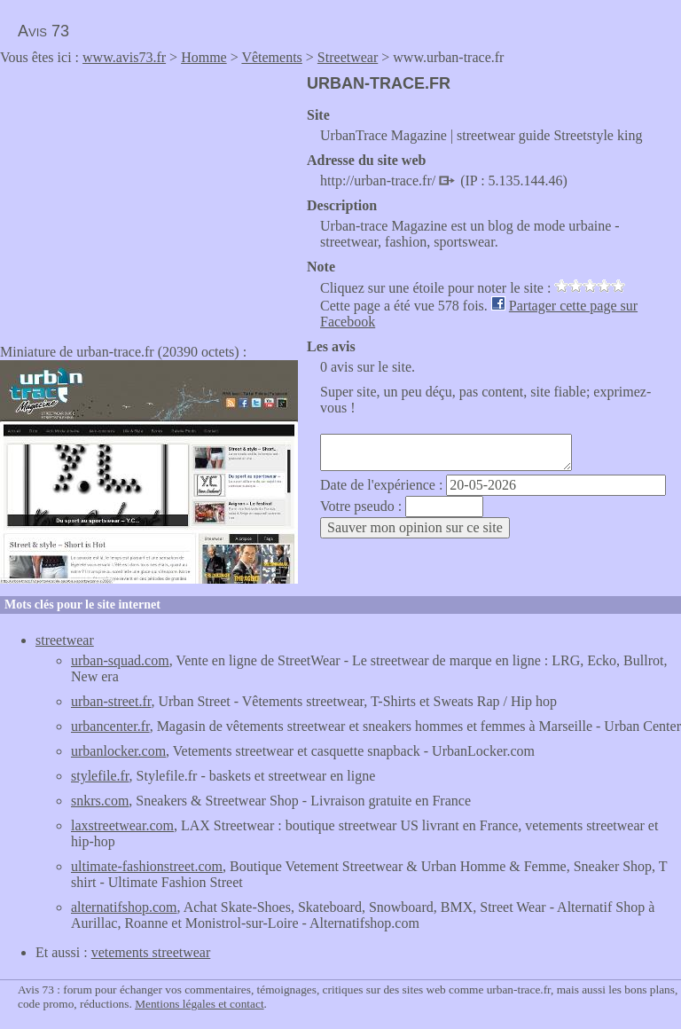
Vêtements (271, 57)
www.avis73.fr (124, 57)
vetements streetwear (151, 952)
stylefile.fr (100, 775)
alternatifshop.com (124, 907)
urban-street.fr (111, 701)
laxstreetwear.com (122, 825)
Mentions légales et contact (199, 1003)
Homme (204, 57)
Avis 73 (43, 31)
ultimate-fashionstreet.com (147, 866)
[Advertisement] (149, 199)
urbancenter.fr (110, 726)
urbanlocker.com (118, 750)
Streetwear (347, 57)
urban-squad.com (120, 660)
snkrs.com (100, 800)
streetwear (64, 640)
